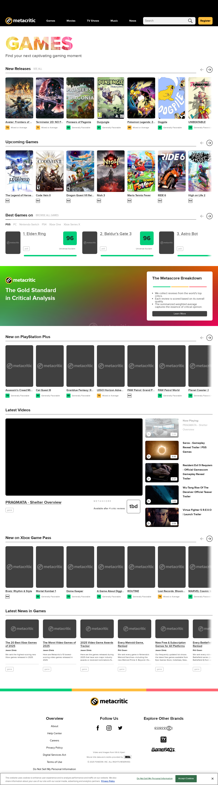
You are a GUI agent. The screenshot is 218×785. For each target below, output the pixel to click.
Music (114, 20)
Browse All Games (47, 215)
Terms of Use (54, 762)
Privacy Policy (54, 747)
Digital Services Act (54, 755)
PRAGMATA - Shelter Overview (33, 502)
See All (37, 68)
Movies (71, 20)
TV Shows (93, 20)
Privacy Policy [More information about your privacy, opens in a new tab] (108, 782)
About (54, 726)
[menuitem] (51, 20)
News (132, 20)
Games (50, 20)
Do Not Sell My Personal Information (54, 769)
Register (205, 20)
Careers (54, 740)
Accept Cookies (186, 779)
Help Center (54, 733)
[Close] (212, 779)
